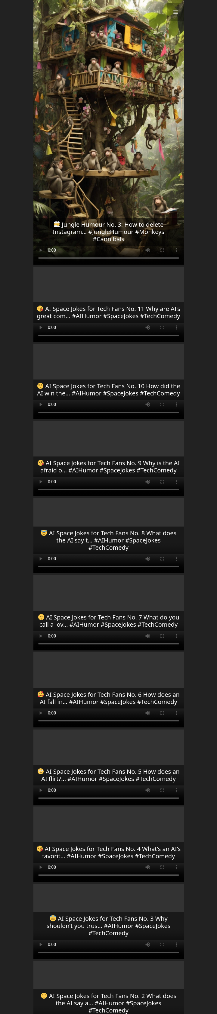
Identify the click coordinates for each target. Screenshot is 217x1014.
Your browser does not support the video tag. (108, 132)
